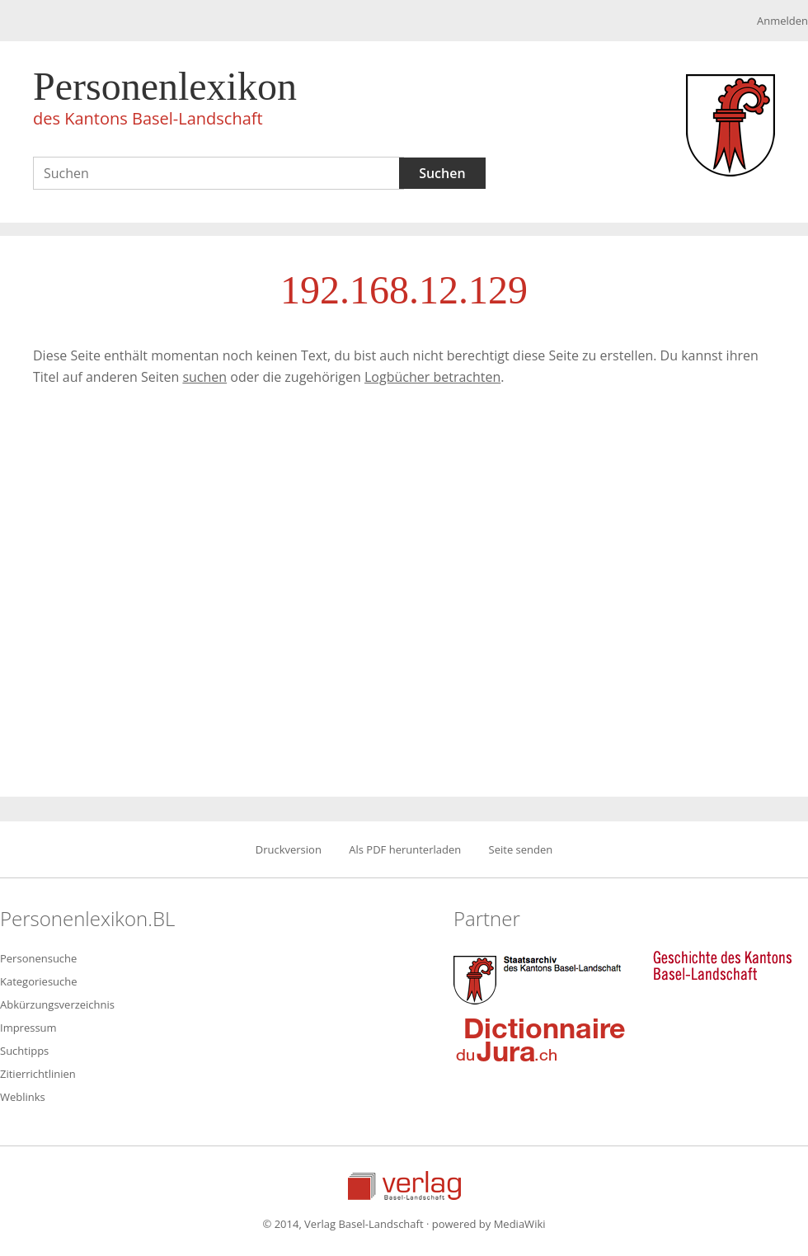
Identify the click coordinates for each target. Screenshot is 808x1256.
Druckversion (289, 849)
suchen (204, 377)
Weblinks (22, 1096)
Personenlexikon (165, 100)
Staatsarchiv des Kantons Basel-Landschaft (540, 978)
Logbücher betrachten (432, 377)
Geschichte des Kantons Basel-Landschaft (722, 966)
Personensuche (38, 958)
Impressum (28, 1027)
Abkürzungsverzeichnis (57, 1004)
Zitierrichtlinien (38, 1073)
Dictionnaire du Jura (540, 1039)
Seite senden (521, 849)
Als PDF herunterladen (405, 849)
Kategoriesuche (39, 981)
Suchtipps (24, 1050)
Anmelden (782, 20)
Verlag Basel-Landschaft (404, 1185)
